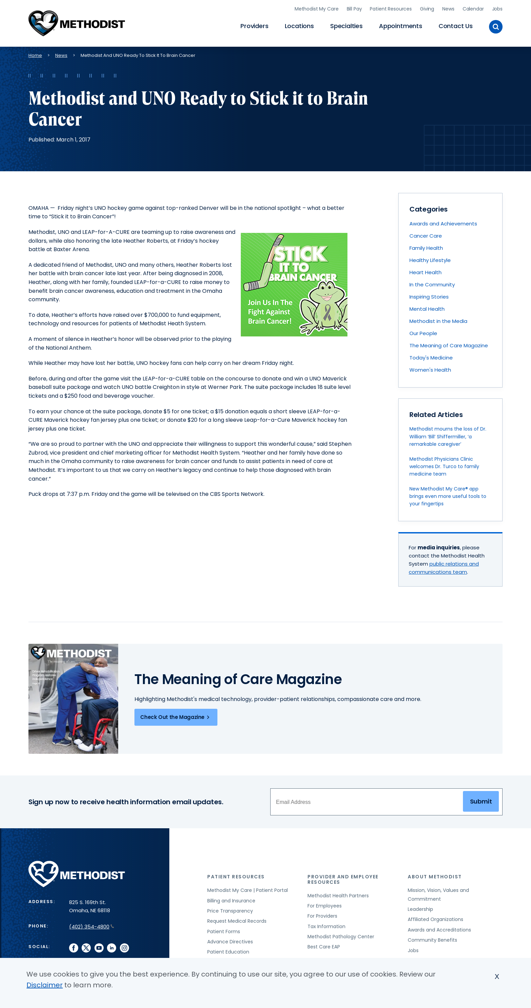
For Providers (322, 915)
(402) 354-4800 (91, 925)
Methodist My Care (317, 8)
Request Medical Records (237, 920)
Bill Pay (354, 8)
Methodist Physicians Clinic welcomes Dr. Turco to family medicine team (444, 466)
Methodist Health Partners (338, 894)
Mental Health (427, 307)
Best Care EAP (323, 946)
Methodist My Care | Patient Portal (247, 889)
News (448, 8)
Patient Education (228, 951)
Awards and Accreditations (439, 928)
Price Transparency (230, 909)
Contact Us (456, 25)
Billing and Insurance (231, 899)
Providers (254, 25)
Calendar (473, 8)
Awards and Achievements (443, 222)
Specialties (346, 25)
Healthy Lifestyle (430, 259)
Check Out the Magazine (176, 716)
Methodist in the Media (438, 320)
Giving (427, 8)
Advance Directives (230, 940)
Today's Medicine (431, 356)
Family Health (426, 246)
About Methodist (435, 876)
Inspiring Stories (429, 295)
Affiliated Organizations (435, 918)
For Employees (324, 904)
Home (35, 54)
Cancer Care (425, 234)
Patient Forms (223, 930)
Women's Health (430, 368)
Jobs (497, 8)
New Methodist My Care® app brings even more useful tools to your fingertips (447, 495)
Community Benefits (432, 939)
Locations (299, 25)
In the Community (432, 283)
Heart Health (425, 271)
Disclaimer (44, 985)
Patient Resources (391, 8)
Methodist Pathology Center (340, 935)
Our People (423, 332)
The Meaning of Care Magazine (448, 344)
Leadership (420, 908)
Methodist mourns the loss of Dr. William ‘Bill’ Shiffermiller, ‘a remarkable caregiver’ (447, 436)
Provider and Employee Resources (343, 878)
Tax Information (326, 925)
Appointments (400, 25)
